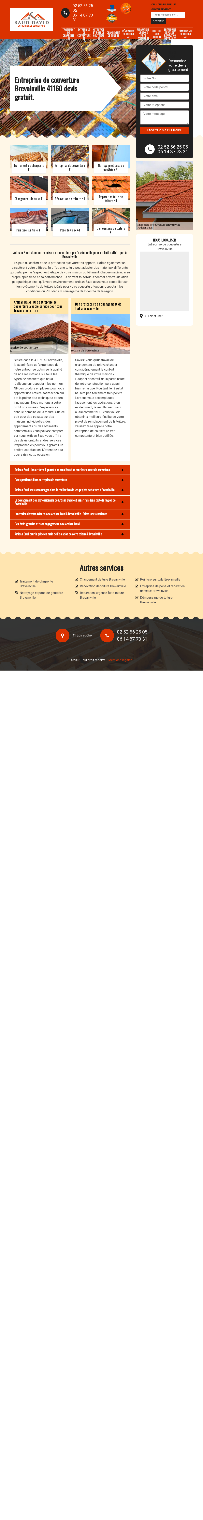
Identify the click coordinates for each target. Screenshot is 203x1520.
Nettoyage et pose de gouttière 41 (98, 34)
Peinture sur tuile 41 (156, 34)
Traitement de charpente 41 (68, 34)
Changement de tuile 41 (113, 34)
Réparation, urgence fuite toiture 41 (143, 34)
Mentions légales (120, 660)
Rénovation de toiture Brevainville (103, 586)
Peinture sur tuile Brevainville (160, 579)
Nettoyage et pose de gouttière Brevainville (41, 595)
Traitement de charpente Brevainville (36, 584)
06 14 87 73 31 (83, 17)
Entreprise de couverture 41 (83, 34)
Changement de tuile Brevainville (102, 579)
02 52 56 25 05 (83, 8)
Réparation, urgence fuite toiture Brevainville (102, 595)
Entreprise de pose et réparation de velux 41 (170, 34)
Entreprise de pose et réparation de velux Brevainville (162, 588)
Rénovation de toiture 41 (128, 34)
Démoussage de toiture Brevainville (156, 600)
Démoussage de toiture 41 (185, 34)
